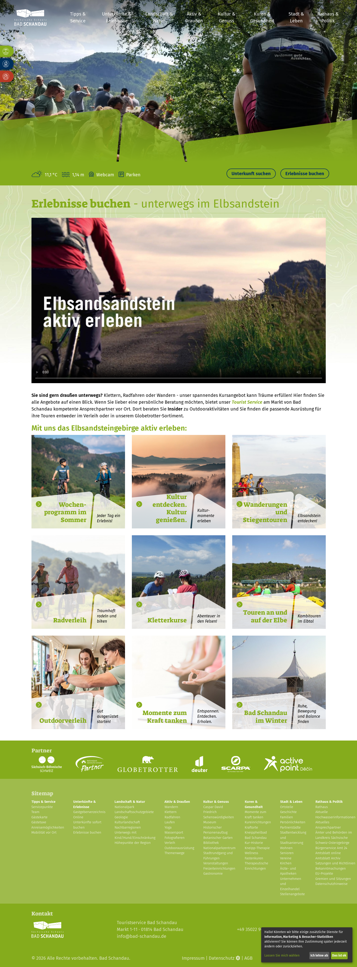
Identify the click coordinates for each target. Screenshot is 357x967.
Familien (286, 817)
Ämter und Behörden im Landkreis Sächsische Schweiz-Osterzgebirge (333, 837)
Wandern (171, 807)
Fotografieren (174, 838)
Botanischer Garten (218, 838)
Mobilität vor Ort (44, 832)
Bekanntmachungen (330, 868)
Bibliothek (211, 843)
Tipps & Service (78, 17)
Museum (209, 822)
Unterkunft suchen (251, 173)
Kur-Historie (254, 843)
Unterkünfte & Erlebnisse (117, 17)
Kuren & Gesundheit (262, 17)
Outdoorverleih (62, 720)
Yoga (168, 827)
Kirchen (286, 863)
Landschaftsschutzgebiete (134, 812)
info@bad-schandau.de (141, 936)
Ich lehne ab (319, 955)
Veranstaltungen (215, 863)
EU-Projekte (324, 873)
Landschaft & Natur (159, 17)
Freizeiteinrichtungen (219, 868)
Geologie (121, 817)
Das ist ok (339, 955)
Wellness (251, 853)
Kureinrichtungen (258, 822)
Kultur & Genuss (226, 17)
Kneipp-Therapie (257, 848)
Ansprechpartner (328, 827)
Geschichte (288, 812)
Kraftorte (251, 827)
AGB (248, 958)
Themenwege (174, 853)
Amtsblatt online (328, 853)
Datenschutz (222, 958)
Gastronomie (213, 873)
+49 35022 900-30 (254, 929)
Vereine (286, 858)
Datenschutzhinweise (331, 884)
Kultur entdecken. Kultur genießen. (170, 508)
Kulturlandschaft (127, 822)
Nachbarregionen (128, 827)
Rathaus (321, 807)
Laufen (169, 822)
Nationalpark (124, 807)
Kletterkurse (167, 620)
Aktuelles (322, 822)
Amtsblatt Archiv (327, 858)
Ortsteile (286, 807)
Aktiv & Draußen (194, 17)
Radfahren (172, 817)
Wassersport (173, 832)
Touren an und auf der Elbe (265, 616)
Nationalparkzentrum (219, 848)
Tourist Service (247, 402)
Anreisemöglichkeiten (47, 827)
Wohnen (286, 848)
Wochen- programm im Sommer (65, 512)
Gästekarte (39, 817)
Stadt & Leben (296, 17)
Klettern (170, 812)
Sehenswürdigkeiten (218, 817)
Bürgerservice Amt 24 (331, 848)
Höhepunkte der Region (133, 843)
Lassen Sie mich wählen (282, 955)
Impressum (193, 958)
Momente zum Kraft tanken (165, 717)
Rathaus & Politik (328, 17)
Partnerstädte (290, 827)
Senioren (287, 853)
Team (35, 812)
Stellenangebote (292, 894)
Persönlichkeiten (292, 822)
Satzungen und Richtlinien (335, 863)
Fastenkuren (254, 858)
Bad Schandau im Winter (265, 717)
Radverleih (69, 620)
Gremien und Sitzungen (333, 879)
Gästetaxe (38, 822)
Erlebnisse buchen (304, 173)
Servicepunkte (42, 807)
